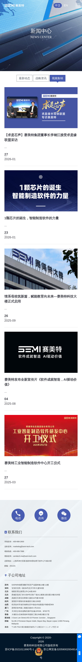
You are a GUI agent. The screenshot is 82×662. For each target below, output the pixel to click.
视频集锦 (57, 78)
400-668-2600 (18, 542)
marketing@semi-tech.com (23, 546)
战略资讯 (41, 78)
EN (66, 5)
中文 (58, 5)
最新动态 (24, 78)
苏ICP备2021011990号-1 (19, 649)
